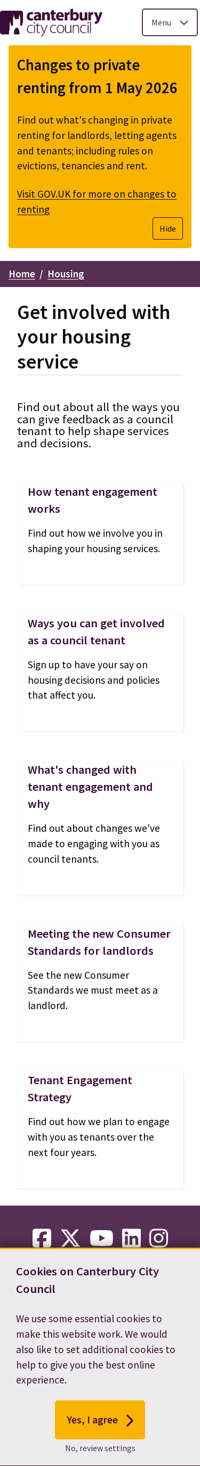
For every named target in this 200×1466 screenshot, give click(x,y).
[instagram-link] (158, 1239)
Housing (65, 273)
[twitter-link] (70, 1239)
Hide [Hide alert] (167, 228)
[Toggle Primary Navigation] (170, 22)
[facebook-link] (42, 1239)
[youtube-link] (102, 1239)
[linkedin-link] (131, 1239)
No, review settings (100, 1457)
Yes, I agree (100, 1429)
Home (22, 273)
